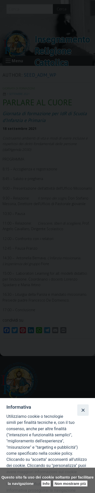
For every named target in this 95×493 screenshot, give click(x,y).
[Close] (82, 410)
